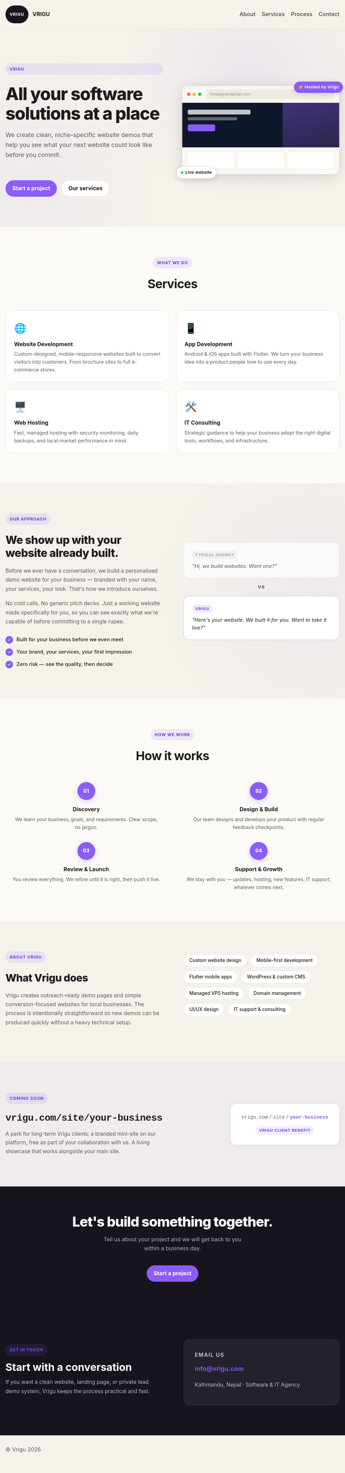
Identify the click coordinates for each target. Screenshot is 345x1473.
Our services (85, 188)
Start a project (31, 188)
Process (301, 14)
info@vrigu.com (219, 1368)
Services (273, 14)
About (247, 14)
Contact (329, 14)
